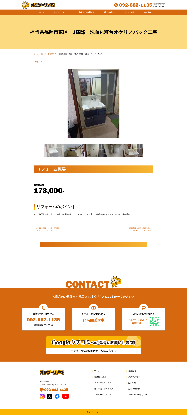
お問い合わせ (133, 388)
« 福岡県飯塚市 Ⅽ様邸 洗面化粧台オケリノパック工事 (48, 228)
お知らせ (131, 382)
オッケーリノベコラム (102, 394)
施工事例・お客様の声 (102, 388)
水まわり (38, 61)
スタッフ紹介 (129, 12)
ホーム (41, 12)
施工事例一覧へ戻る (86, 244)
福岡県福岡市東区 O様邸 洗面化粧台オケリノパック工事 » (140, 228)
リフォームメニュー (61, 12)
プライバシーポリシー (136, 394)
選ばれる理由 (109, 12)
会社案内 (147, 12)
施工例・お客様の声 (86, 12)
